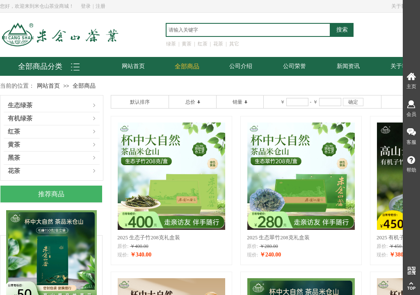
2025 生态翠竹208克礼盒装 (278, 237)
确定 (353, 102)
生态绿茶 (20, 105)
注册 (100, 6)
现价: (122, 255)
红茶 (14, 132)
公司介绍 (240, 66)
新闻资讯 (348, 66)
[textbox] (248, 30)
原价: (122, 246)
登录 (86, 6)
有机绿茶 (20, 119)
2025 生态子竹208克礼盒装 (148, 237)
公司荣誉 (294, 66)
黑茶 (14, 158)
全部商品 (187, 66)
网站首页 (133, 66)
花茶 (14, 171)
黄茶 (14, 145)
